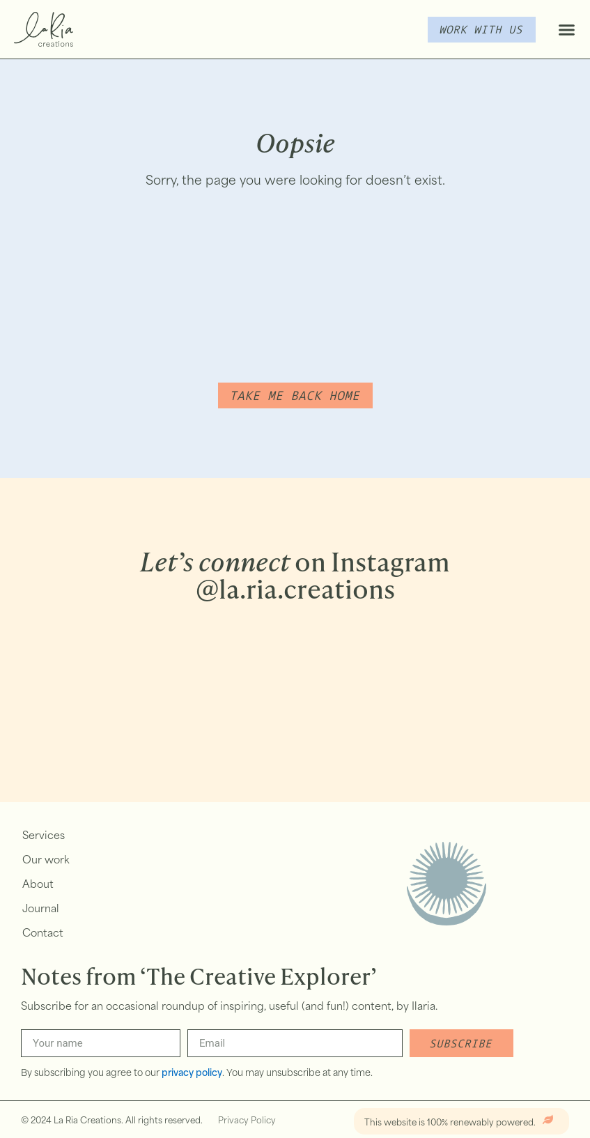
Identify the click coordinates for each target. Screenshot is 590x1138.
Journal (40, 910)
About (38, 885)
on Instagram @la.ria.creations (295, 575)
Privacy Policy (247, 1121)
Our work (46, 861)
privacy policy (192, 1073)
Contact (42, 934)
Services (43, 836)
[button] (566, 29)
